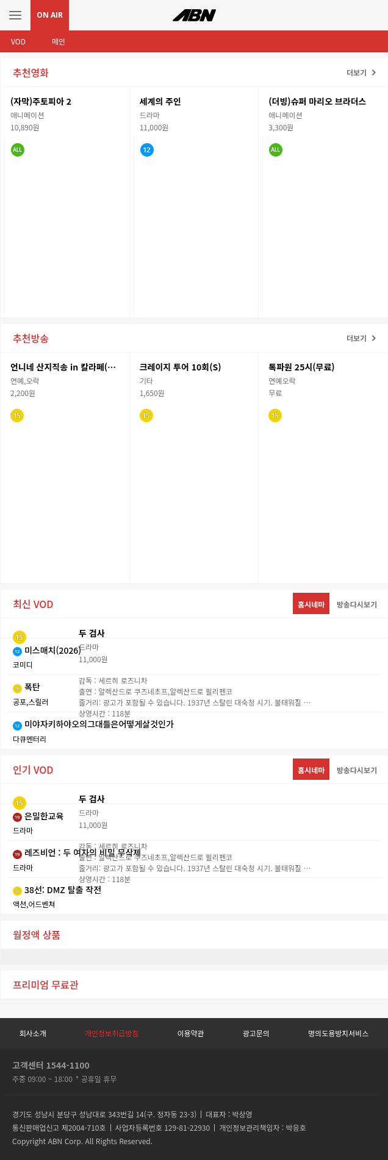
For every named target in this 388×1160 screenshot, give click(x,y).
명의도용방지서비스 (338, 1033)
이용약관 (190, 1033)
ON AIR (50, 15)
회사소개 (33, 1033)
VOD (18, 41)
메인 (58, 41)
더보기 (357, 72)
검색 (372, 15)
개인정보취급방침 (111, 1033)
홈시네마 (311, 604)
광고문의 (256, 1033)
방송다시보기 (357, 604)
